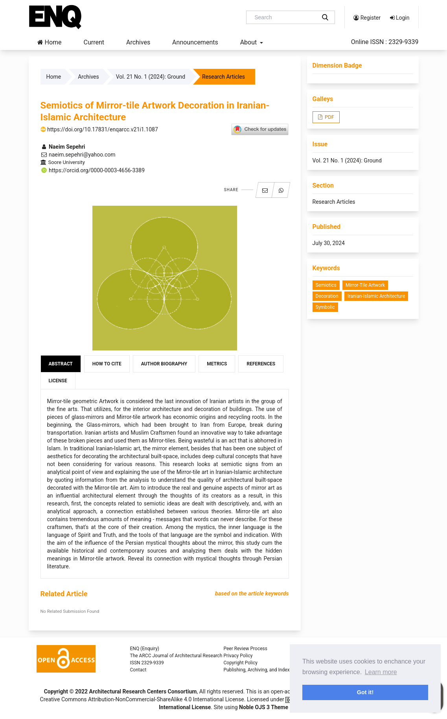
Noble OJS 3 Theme (263, 707)
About (249, 42)
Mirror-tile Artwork (365, 285)
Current (94, 42)
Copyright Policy (241, 663)
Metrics (217, 364)
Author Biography (164, 364)
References (260, 364)
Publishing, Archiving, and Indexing (260, 670)
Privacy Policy (238, 655)
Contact (138, 670)
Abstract (61, 364)
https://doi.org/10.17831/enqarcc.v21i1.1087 (99, 129)
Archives (138, 42)
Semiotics (326, 285)
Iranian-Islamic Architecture (376, 296)
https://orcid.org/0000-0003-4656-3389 (92, 170)
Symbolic (325, 307)
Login (400, 18)
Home (49, 42)
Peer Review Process (245, 648)
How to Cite (106, 364)
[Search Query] (284, 17)
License (58, 380)
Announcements (195, 42)
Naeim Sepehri (62, 147)
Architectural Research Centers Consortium (143, 691)
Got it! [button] (365, 692)
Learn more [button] (381, 672)
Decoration (327, 296)
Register (367, 18)
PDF (329, 117)
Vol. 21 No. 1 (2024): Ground (150, 77)
